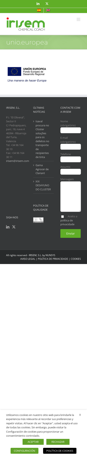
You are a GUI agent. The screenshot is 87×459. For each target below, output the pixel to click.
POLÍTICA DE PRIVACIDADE (53, 259)
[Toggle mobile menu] (79, 19)
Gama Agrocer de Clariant (42, 169)
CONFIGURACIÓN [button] (24, 451)
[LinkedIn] (7, 226)
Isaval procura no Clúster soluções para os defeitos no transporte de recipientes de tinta (42, 139)
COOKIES (76, 259)
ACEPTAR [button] (33, 442)
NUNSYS (50, 255)
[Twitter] (13, 226)
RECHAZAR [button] (57, 442)
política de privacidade (67, 222)
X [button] (80, 415)
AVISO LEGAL (27, 259)
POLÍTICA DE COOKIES (59, 451)
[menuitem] (39, 10)
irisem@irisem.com (17, 161)
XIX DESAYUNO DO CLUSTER (43, 185)
